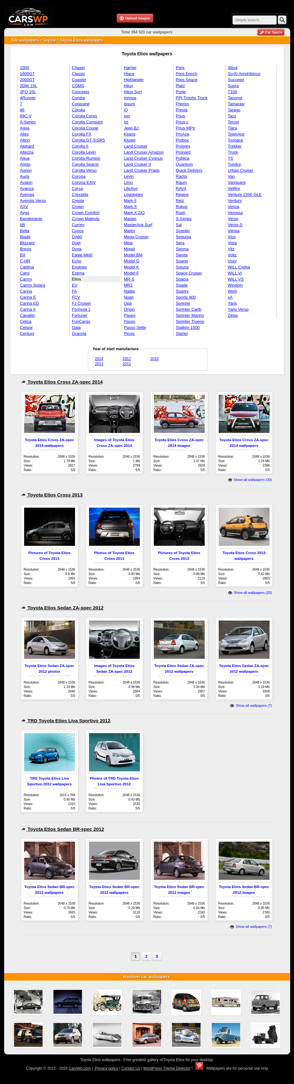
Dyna (76, 249)
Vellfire (234, 188)
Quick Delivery (189, 170)
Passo (129, 321)
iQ (126, 110)
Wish (232, 291)
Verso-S (235, 224)
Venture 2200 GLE (245, 194)
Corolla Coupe (85, 128)
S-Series (184, 218)
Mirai (128, 242)
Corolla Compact (87, 122)
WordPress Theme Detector (166, 1068)
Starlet (182, 333)
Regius (182, 194)
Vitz (231, 249)
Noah (129, 297)
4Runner (28, 97)
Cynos (78, 230)
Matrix (129, 230)
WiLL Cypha (239, 267)
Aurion (26, 170)
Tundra (234, 164)
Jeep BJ (131, 128)
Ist (126, 122)
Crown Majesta (85, 218)
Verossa (235, 212)
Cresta (78, 200)
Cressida (80, 194)
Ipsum (129, 103)
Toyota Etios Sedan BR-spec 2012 (62, 829)
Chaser (78, 67)
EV (74, 285)
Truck (233, 152)
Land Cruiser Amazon (144, 152)
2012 (127, 359)
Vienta (234, 230)
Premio (182, 103)
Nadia (129, 291)
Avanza (27, 188)
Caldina (27, 267)
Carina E (28, 297)
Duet (76, 242)
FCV (76, 297)
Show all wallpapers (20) (250, 592)
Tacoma (235, 97)
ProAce (182, 134)
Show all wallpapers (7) (251, 705)
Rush (180, 212)
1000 (24, 67)
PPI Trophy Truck (192, 97)
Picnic (129, 333)
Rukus (182, 206)
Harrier (130, 67)
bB (22, 224)
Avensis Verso (33, 200)
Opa (128, 303)
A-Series (28, 122)
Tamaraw (236, 103)
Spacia (182, 279)
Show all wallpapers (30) (250, 480)
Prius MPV (185, 128)
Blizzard (27, 242)
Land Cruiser (135, 146)
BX (22, 255)
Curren (78, 224)
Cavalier (27, 315)
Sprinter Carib (188, 309)
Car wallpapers (25, 40)
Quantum (184, 164)
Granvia (79, 333)
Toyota (50, 40)
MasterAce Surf (138, 224)
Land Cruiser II (137, 164)
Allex (24, 134)
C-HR (25, 261)
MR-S (129, 279)
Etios (76, 279)
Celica (25, 321)
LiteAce (131, 188)
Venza (233, 206)
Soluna (182, 267)
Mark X (130, 206)
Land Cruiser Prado (142, 170)
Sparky (182, 291)
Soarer (182, 261)
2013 (99, 364)
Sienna (182, 249)
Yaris (232, 303)
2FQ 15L (28, 91)
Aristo (25, 164)
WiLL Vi (235, 273)
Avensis (27, 194)
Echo (76, 261)
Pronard (183, 152)
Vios (232, 236)
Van (231, 176)
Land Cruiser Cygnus (143, 158)
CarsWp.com (80, 1068)
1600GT (27, 73)
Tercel (233, 122)
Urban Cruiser (241, 170)
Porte (181, 91)
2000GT (27, 79)
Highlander (134, 79)
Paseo (130, 315)
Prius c (182, 122)
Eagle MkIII (82, 255)
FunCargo (81, 321)
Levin (129, 176)
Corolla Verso (84, 170)
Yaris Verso (238, 309)
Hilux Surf (133, 91)
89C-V (26, 116)
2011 (127, 364)
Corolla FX (81, 134)
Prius (180, 116)
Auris (25, 176)
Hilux (128, 85)
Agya (25, 128)
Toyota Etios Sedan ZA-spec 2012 (62, 607)
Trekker (235, 146)
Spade (182, 285)
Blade (25, 236)
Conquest (81, 103)
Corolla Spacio (85, 164)
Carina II (28, 309)
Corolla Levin (84, 152)
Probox (182, 140)
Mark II (130, 200)
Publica (182, 158)
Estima (78, 273)
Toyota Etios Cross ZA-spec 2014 (62, 382)
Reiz (180, 200)
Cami (25, 273)
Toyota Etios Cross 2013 (52, 494)
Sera (180, 242)
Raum (181, 182)
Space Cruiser (189, 273)
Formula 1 (81, 309)
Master (130, 218)
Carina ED (29, 303)
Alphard (27, 146)
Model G (132, 261)
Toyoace (235, 140)
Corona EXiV (84, 182)
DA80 (77, 236)
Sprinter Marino (190, 315)
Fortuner (79, 315)
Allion (25, 140)
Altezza (27, 152)
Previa (182, 110)
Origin (129, 309)
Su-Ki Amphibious (244, 73)
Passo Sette (135, 327)
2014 (99, 359)
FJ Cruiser (81, 303)
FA (74, 291)
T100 (232, 91)
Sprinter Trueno (190, 321)
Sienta (182, 255)
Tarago (234, 110)
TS (230, 158)
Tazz (232, 116)
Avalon (26, 182)
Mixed (129, 249)
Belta (25, 230)
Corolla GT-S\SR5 (88, 140)
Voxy (232, 261)
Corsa (77, 188)
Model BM (133, 255)
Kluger (130, 140)
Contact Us (130, 1068)
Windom (235, 285)
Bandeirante (31, 218)
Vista (232, 242)
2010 (154, 359)
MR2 (128, 285)
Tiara (232, 128)
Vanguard (236, 182)
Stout (232, 67)
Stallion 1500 (188, 327)
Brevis (25, 249)
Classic (78, 73)
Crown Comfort (85, 212)
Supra (233, 85)
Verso (233, 218)
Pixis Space (186, 79)
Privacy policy (106, 1068)
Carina (26, 291)
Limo (128, 182)
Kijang (129, 134)
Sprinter (183, 303)
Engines (79, 267)
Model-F (131, 273)
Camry (26, 279)
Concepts (80, 91)
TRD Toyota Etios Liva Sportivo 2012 (66, 720)
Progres (183, 146)
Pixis (180, 67)
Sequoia (183, 236)
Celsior (26, 327)
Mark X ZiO (134, 212)
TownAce (236, 134)
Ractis (181, 176)
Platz (180, 85)
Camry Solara (32, 285)
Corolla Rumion (86, 158)
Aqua (25, 158)
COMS (78, 85)
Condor (78, 97)
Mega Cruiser (136, 236)
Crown (78, 206)
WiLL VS (236, 279)
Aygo (24, 212)
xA (230, 297)
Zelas (233, 315)
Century (27, 333)
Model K (131, 267)
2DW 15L (28, 85)
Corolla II (80, 146)
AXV (24, 206)
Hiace (129, 73)
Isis (127, 116)
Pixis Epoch (186, 73)
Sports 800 (186, 297)
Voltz (232, 255)
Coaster (79, 79)
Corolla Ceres (84, 116)
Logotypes (133, 194)
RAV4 (181, 188)
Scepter (183, 230)
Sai (179, 224)
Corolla (78, 110)
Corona (78, 176)
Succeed (236, 79)
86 (22, 110)
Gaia (76, 327)
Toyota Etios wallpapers (81, 40)
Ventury (235, 200)
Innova (130, 97)
